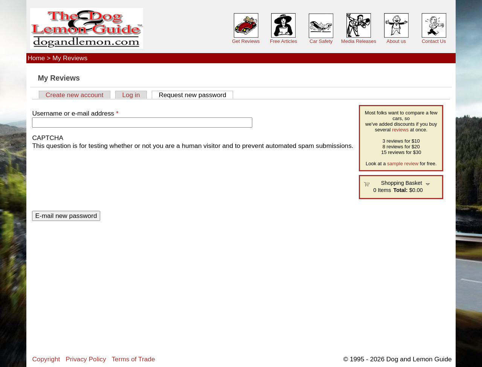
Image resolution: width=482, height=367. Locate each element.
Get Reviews (246, 41)
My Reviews (69, 58)
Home (36, 58)
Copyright (46, 359)
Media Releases (358, 41)
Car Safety (321, 41)
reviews (400, 129)
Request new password (196, 95)
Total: (401, 190)
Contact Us (434, 41)
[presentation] (63, 177)
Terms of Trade (133, 359)
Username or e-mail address (75, 113)
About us (396, 41)
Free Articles (283, 41)
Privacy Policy (86, 359)
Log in (131, 95)
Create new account (75, 95)
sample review (402, 163)
